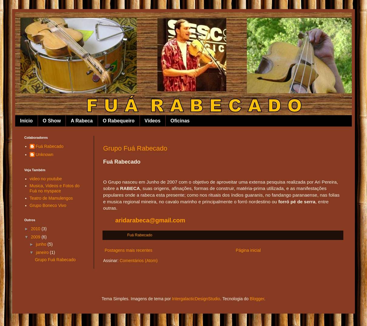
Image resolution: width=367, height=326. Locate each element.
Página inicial (248, 250)
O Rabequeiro (119, 120)
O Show (52, 120)
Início (26, 120)
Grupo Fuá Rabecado (135, 148)
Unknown (44, 154)
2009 (36, 237)
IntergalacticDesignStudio (196, 298)
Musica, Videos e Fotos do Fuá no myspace (55, 188)
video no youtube (46, 178)
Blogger (257, 298)
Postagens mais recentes (128, 250)
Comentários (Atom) (138, 260)
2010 (36, 228)
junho (41, 244)
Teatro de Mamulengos (51, 198)
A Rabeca (82, 120)
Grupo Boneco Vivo (48, 205)
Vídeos (152, 120)
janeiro (43, 252)
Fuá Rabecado (50, 146)
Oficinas (180, 120)
